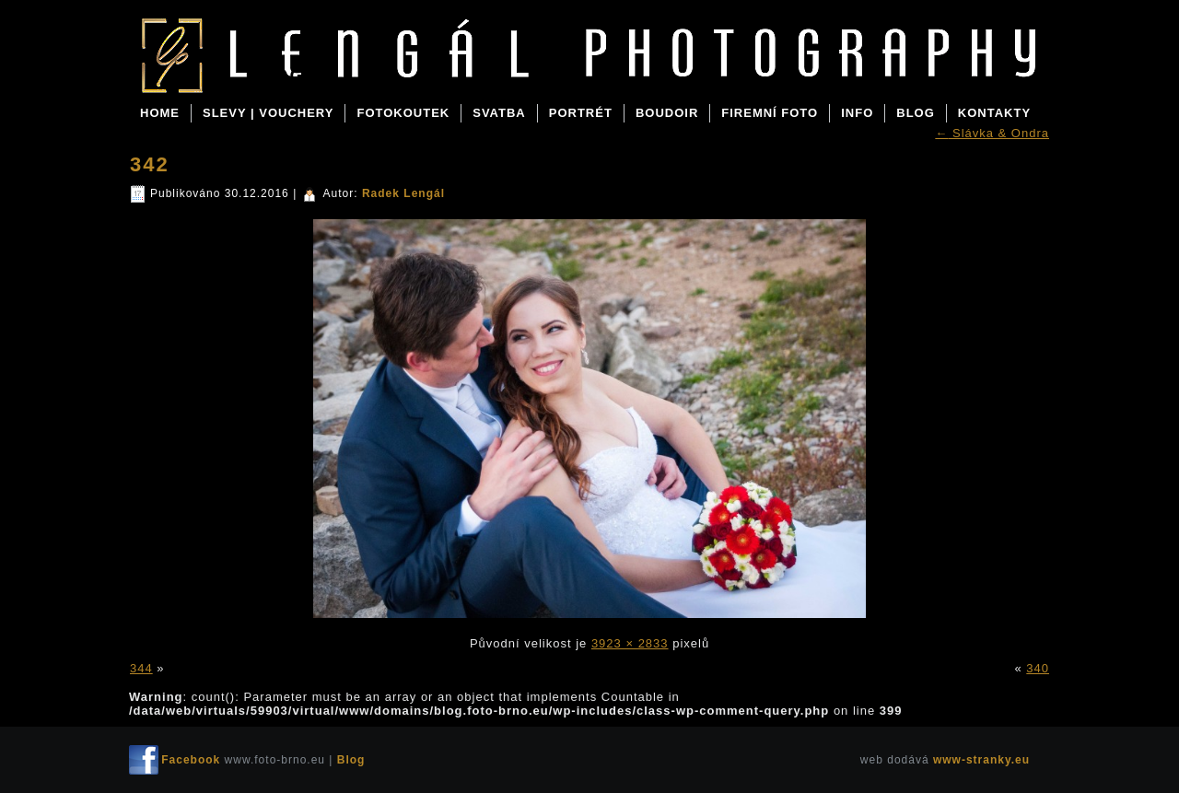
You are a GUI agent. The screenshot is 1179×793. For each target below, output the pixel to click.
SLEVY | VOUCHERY (268, 113)
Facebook (190, 759)
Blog (275, 75)
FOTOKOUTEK (402, 113)
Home (160, 113)
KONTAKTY (994, 113)
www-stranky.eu (981, 759)
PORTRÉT (581, 113)
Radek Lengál (403, 193)
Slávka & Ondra (992, 133)
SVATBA (499, 113)
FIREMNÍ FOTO (769, 113)
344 (141, 668)
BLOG (915, 113)
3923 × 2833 (630, 643)
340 (1037, 668)
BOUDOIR (667, 113)
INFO (857, 113)
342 (149, 164)
